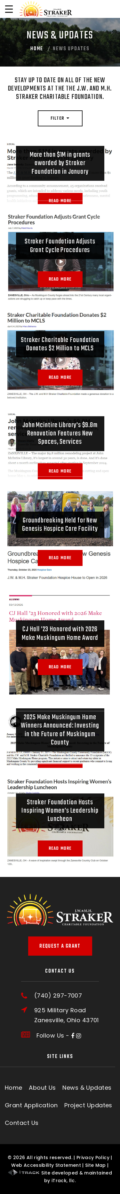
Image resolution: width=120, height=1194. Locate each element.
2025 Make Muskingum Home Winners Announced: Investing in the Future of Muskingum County (60, 730)
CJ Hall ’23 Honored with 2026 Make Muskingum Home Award (60, 633)
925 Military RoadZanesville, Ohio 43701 (66, 1015)
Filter (60, 118)
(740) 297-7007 (58, 995)
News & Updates (86, 1088)
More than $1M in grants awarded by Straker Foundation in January (60, 163)
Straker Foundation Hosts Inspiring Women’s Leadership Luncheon (59, 811)
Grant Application (31, 1105)
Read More (60, 200)
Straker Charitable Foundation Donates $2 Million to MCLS (60, 344)
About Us (42, 1088)
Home (36, 49)
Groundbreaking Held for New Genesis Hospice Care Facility (60, 524)
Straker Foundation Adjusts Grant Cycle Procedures (60, 245)
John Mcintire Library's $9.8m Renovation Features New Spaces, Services (60, 434)
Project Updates (88, 1105)
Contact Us (22, 1123)
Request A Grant (59, 946)
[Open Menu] (9, 9)
